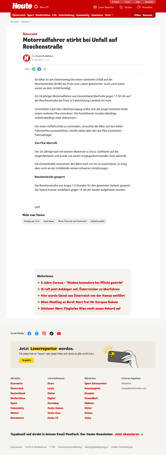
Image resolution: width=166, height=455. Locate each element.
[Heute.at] (22, 6)
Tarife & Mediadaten (35, 447)
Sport (30, 15)
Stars (51, 383)
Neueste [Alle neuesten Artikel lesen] (147, 15)
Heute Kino (54, 413)
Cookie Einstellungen (122, 447)
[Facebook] (39, 69)
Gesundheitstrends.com (134, 388)
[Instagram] (44, 333)
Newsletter (17, 418)
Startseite (14, 22)
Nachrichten (43, 15)
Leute (51, 388)
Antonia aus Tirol (31, 221)
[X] (37, 333)
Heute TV (53, 418)
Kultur (51, 393)
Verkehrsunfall (97, 221)
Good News (48, 221)
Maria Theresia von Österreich (72, 221)
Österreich (18, 15)
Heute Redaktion (44, 56)
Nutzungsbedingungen (96, 447)
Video (88, 418)
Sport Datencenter (96, 383)
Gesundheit (91, 398)
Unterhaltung (66, 15)
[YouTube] (59, 333)
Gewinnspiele (92, 388)
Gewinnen (97, 15)
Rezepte (89, 393)
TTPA (52, 447)
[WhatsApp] (33, 69)
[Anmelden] (144, 7)
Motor (88, 408)
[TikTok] (51, 333)
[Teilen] (45, 69)
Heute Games (55, 408)
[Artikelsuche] (125, 7)
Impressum (16, 447)
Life (54, 15)
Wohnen (89, 403)
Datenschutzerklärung (70, 447)
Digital (51, 398)
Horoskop (53, 403)
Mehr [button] (108, 15)
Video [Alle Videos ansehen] (137, 15)
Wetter (14, 413)
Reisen (88, 413)
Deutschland (17, 393)
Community (82, 15)
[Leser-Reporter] (103, 7)
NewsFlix (126, 383)
